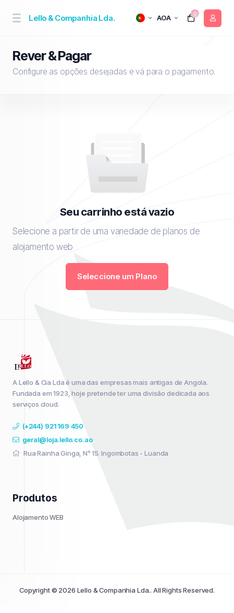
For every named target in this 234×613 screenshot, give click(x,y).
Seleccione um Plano (117, 276)
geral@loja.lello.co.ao (53, 439)
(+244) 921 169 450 (48, 426)
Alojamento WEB (38, 517)
